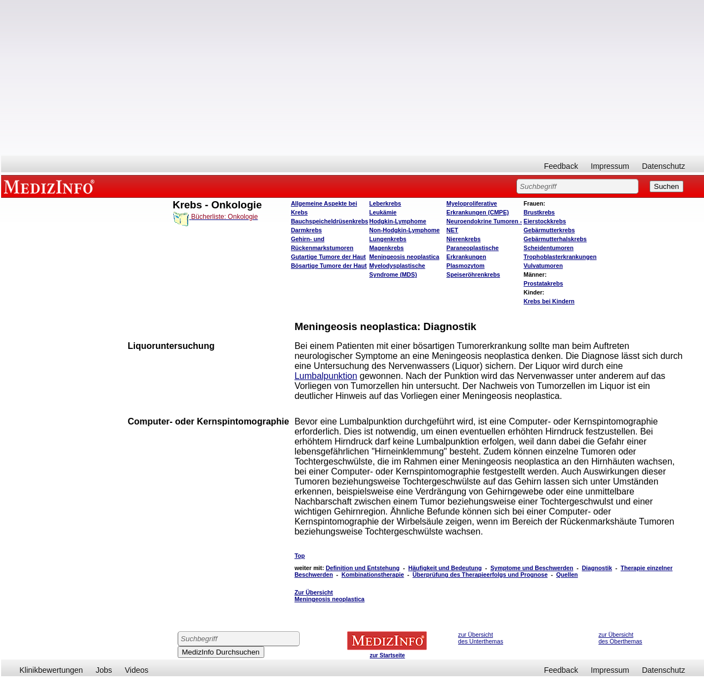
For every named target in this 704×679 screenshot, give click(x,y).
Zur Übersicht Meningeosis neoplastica (329, 595)
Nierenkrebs (463, 239)
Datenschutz (663, 166)
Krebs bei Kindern (549, 301)
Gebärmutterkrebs (549, 230)
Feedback (561, 166)
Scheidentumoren (549, 247)
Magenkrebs (386, 247)
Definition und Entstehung (363, 568)
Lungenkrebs (387, 239)
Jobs (103, 670)
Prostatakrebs (543, 283)
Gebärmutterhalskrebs (555, 239)
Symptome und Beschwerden (531, 568)
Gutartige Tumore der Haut (328, 256)
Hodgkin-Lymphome (397, 221)
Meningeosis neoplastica (404, 256)
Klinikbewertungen (51, 670)
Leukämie (382, 212)
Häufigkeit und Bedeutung (445, 568)
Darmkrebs (306, 230)
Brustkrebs (539, 212)
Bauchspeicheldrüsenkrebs (329, 221)
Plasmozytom (465, 265)
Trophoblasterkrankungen (560, 256)
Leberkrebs (385, 203)
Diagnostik (597, 568)
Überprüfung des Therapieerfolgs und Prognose (480, 574)
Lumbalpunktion (325, 376)
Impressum (610, 166)
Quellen (567, 574)
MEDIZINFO (51, 186)
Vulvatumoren (543, 265)
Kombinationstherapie (372, 574)
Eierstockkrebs (545, 221)
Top (299, 555)
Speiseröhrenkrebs (473, 274)
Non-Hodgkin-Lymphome (404, 230)
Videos (137, 670)
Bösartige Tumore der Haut (329, 265)
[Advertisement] (352, 78)
